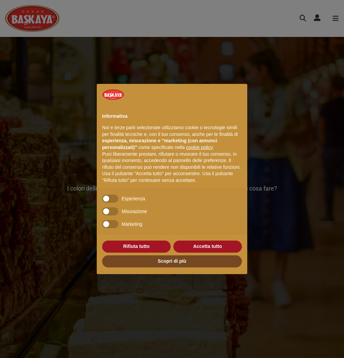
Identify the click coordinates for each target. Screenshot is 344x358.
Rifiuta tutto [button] (136, 246)
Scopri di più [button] (172, 261)
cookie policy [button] (199, 147)
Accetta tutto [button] (207, 246)
